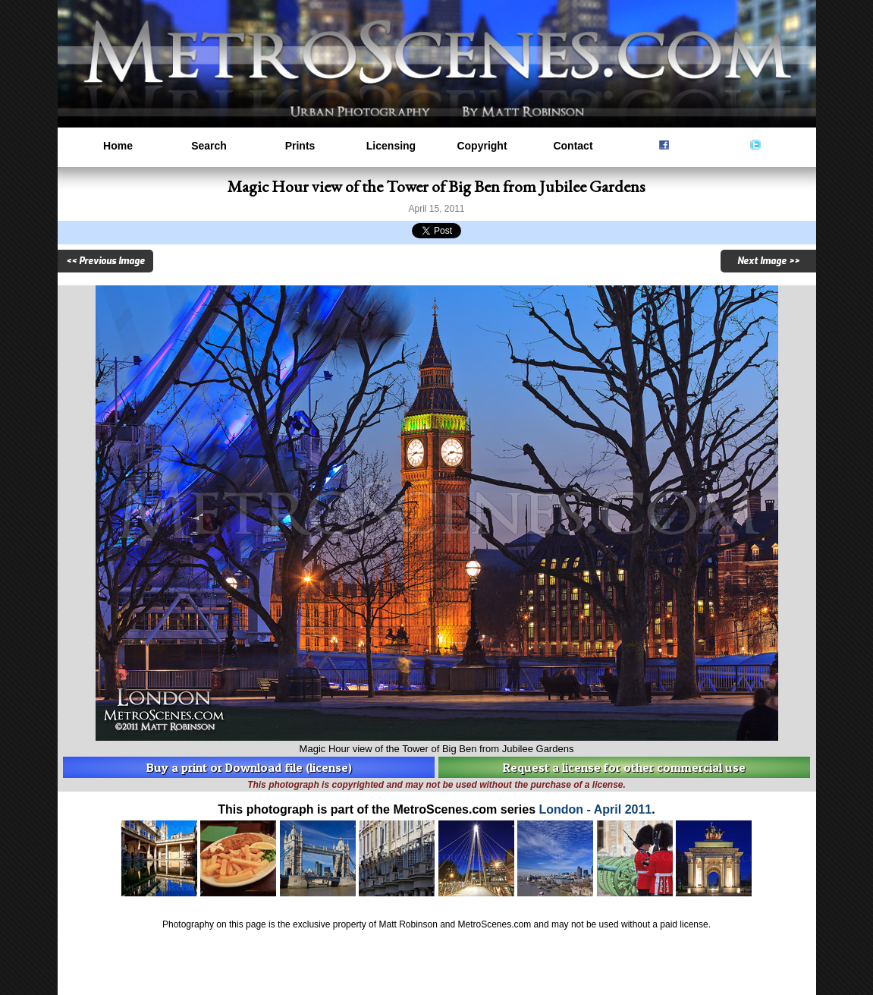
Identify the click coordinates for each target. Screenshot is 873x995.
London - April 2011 (595, 809)
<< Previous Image (105, 261)
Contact (572, 146)
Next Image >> (768, 261)
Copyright (482, 146)
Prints (300, 146)
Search (209, 146)
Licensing (391, 146)
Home (118, 146)
